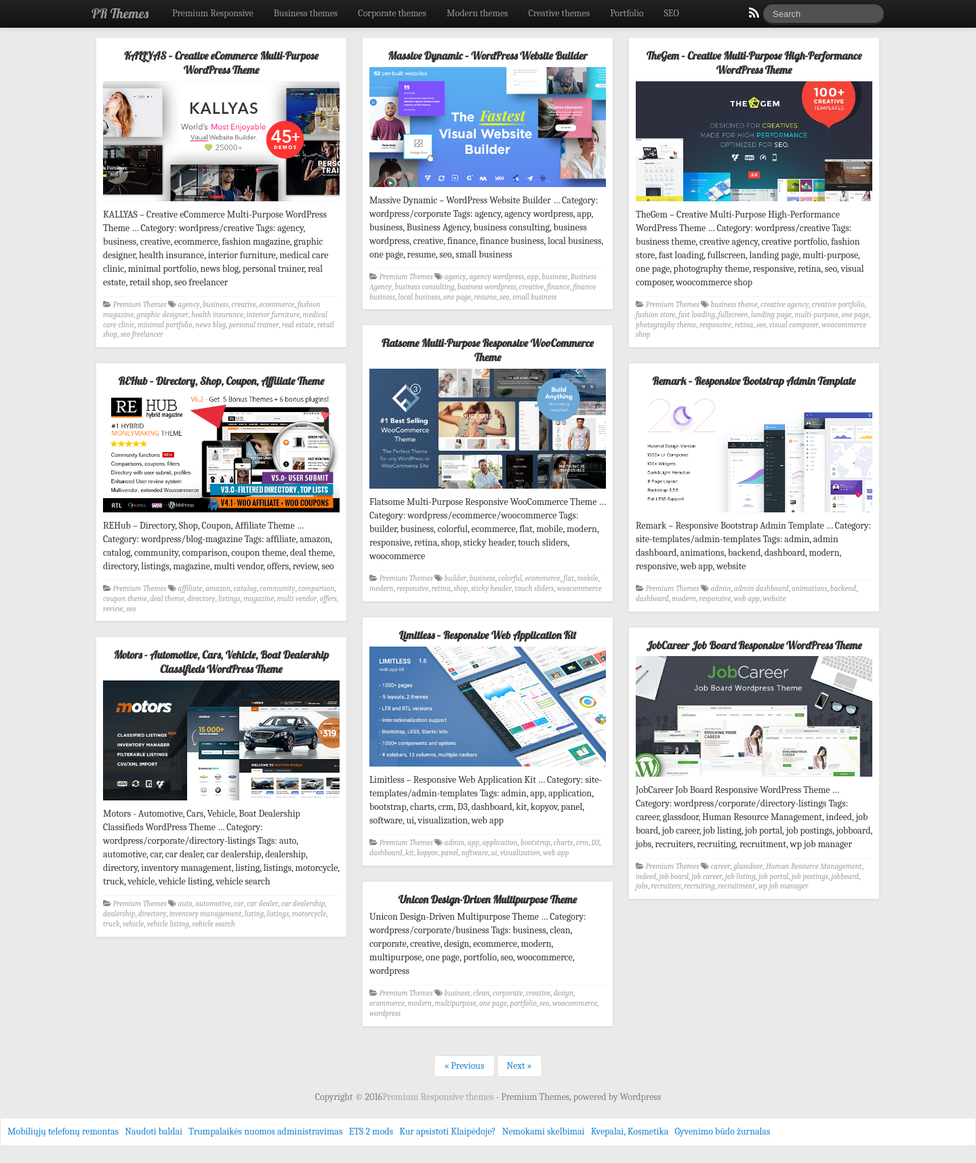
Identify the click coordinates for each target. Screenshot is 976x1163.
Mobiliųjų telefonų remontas (63, 1131)
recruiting (699, 886)
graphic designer (162, 314)
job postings (810, 876)
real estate (298, 325)
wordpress (385, 1013)
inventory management (205, 914)
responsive (715, 325)
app (533, 276)
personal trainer (254, 325)
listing (254, 914)
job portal (773, 876)
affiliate (190, 588)
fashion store (656, 314)
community (277, 588)
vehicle (133, 924)
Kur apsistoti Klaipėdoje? (447, 1131)
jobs (642, 886)
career (721, 866)
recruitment (736, 886)
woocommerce (579, 588)
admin (721, 588)
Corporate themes (392, 13)
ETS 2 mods (371, 1131)
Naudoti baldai (153, 1131)
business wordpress (487, 287)
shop (460, 588)
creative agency (784, 304)
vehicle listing (168, 924)
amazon (217, 588)
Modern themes (477, 13)
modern (381, 588)
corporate (508, 993)
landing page (771, 314)
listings (229, 598)
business (215, 304)
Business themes (306, 13)
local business (419, 297)
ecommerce (276, 304)
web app (747, 598)
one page (457, 297)
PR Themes (120, 13)
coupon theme (125, 598)
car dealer (262, 903)
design (563, 993)
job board (674, 876)
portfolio (523, 1003)
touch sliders (534, 588)
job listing (740, 876)
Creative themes (559, 13)
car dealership (303, 903)
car (239, 903)
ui (494, 853)
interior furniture (273, 314)
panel (449, 853)
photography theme (666, 325)
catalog (244, 588)
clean (481, 993)
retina (744, 325)
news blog (210, 325)
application (500, 842)
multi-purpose (816, 314)
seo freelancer (142, 334)
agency (189, 304)
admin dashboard (761, 588)
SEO (671, 13)
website (774, 598)
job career (706, 876)
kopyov (427, 853)
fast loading (696, 314)
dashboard (652, 598)
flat (568, 578)
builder (456, 578)
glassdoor (748, 866)
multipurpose (455, 1003)
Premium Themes (140, 304)
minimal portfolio (165, 325)
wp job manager (783, 886)
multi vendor (297, 598)
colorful (510, 578)
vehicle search (213, 924)
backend (843, 588)
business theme (734, 304)
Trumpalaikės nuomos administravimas (265, 1131)
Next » (519, 1066)
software (474, 853)
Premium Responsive (212, 13)
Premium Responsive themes (438, 1097)
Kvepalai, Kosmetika (630, 1131)
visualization (520, 853)
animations (809, 588)
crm (582, 842)
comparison (316, 588)
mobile (587, 578)
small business (534, 297)
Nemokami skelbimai (543, 1131)
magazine (258, 598)
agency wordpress (496, 276)
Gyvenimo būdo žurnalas (723, 1131)
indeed (646, 876)
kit (409, 853)
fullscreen (733, 314)
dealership (119, 914)
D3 (596, 842)
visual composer (794, 325)
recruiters (665, 886)
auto (185, 903)
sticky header (491, 588)
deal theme (167, 598)
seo (504, 297)
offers (328, 598)
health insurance (217, 314)
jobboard (845, 876)
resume (485, 297)
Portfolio (626, 13)
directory (201, 598)
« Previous (464, 1066)
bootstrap (535, 842)
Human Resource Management (814, 866)
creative (244, 304)
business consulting (424, 287)
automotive (212, 903)
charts (563, 842)
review (113, 609)
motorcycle (309, 914)
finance (558, 287)
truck (111, 924)
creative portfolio (838, 304)
